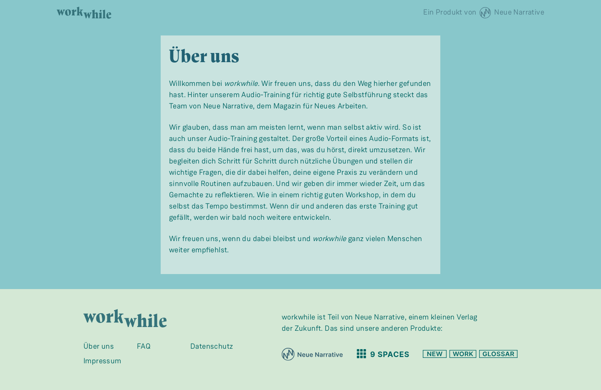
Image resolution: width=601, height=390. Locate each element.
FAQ (143, 346)
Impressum (102, 361)
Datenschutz (211, 346)
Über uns (98, 346)
